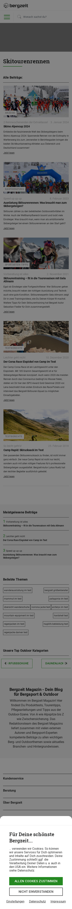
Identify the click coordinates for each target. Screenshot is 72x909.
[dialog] (36, 862)
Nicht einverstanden (36, 892)
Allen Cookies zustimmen (36, 881)
